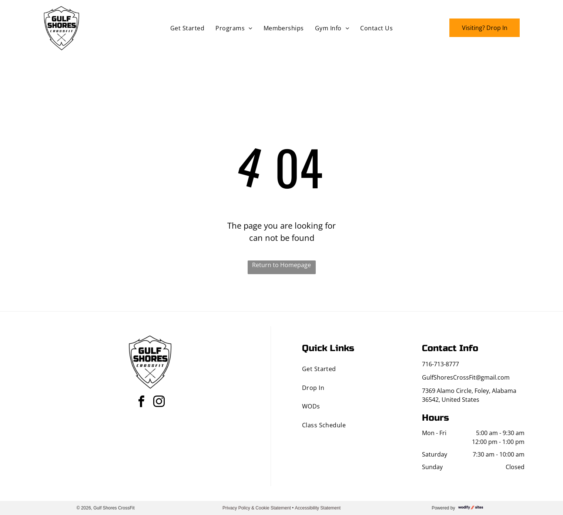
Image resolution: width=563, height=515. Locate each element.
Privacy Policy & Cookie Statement (256, 508)
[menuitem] (187, 28)
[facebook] (141, 402)
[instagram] (158, 402)
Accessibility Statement (318, 508)
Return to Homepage (281, 265)
